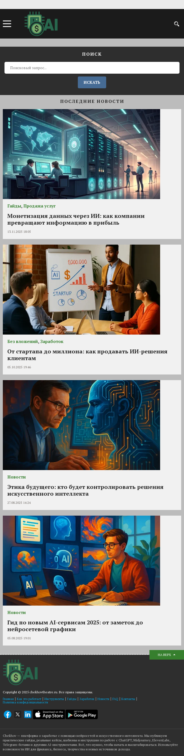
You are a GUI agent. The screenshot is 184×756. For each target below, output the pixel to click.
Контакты (128, 699)
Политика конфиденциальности (25, 702)
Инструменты (54, 699)
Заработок (51, 341)
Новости (16, 477)
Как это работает (29, 699)
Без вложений (22, 341)
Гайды (14, 206)
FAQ (115, 699)
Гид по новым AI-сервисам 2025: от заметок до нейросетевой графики (75, 626)
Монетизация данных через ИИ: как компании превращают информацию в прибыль (76, 219)
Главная (8, 699)
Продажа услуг (39, 206)
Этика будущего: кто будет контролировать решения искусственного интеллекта (85, 490)
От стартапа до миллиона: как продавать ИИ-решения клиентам (87, 354)
